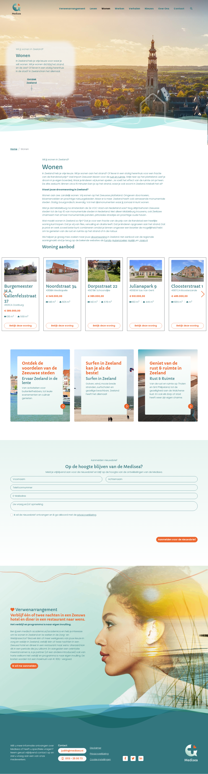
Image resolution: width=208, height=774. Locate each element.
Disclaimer (95, 748)
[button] (191, 8)
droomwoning (99, 237)
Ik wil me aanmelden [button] (24, 666)
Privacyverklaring (99, 753)
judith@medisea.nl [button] (72, 750)
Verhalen (134, 8)
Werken (119, 8)
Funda (107, 240)
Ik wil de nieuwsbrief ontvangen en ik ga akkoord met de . (55, 514)
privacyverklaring (86, 514)
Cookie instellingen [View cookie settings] (100, 759)
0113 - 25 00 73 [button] (72, 758)
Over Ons (163, 8)
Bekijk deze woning (20, 325)
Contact (179, 8)
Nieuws (149, 8)
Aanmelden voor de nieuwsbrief (177, 539)
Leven (93, 8)
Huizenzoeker (119, 240)
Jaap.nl (143, 240)
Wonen (106, 8)
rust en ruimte (117, 177)
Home (13, 149)
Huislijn (132, 240)
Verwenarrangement (72, 8)
